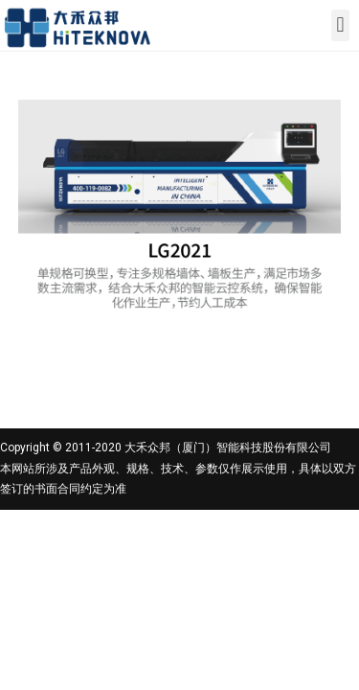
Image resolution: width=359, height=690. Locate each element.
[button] (340, 25)
